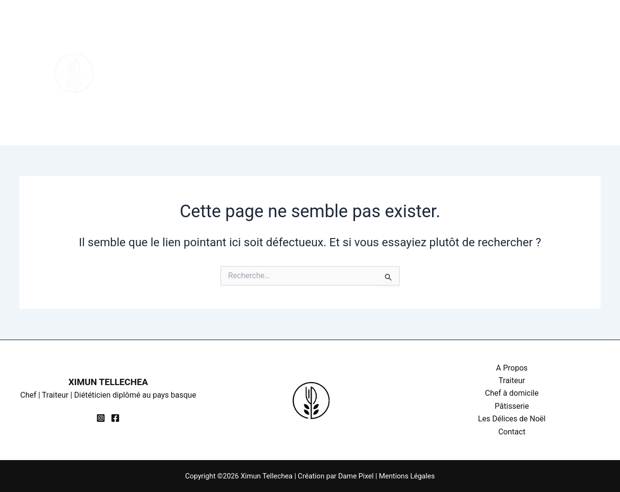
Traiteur (214, 36)
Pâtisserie (357, 36)
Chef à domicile (283, 36)
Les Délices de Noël (440, 36)
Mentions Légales (406, 476)
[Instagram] (569, 66)
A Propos (158, 36)
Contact (155, 109)
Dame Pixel (355, 476)
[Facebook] (572, 79)
